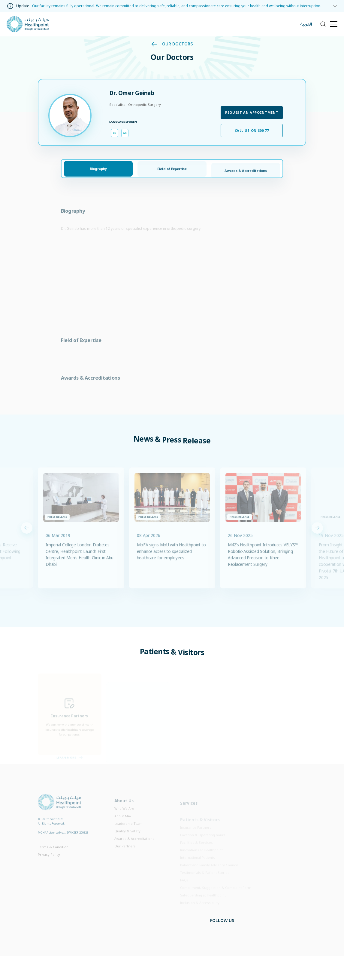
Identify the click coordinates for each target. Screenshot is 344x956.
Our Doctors (172, 44)
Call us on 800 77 (252, 130)
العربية (306, 24)
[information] (333, 6)
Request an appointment (251, 112)
